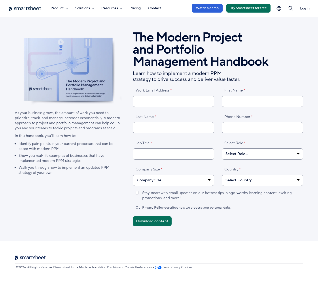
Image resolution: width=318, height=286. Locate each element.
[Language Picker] (279, 8)
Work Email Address (152, 90)
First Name (233, 90)
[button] (291, 8)
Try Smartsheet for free (248, 8)
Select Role (233, 143)
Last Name (145, 116)
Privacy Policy (153, 207)
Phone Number (237, 116)
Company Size (148, 169)
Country (231, 169)
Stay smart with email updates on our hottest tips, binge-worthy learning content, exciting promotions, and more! (217, 195)
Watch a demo (207, 8)
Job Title (143, 143)
